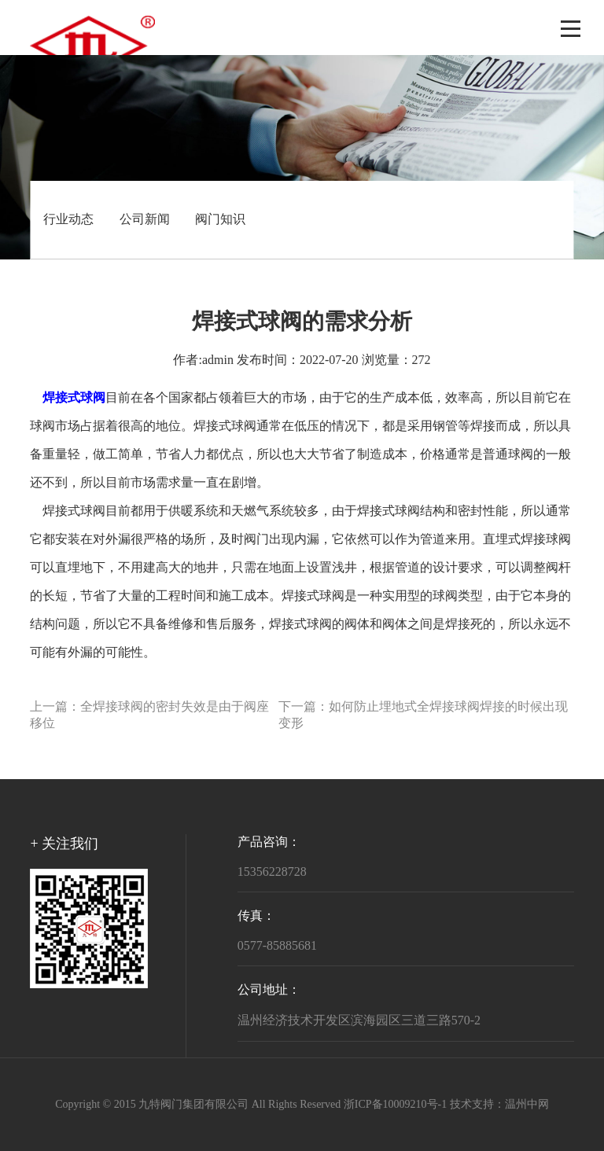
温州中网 (527, 1105)
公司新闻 (145, 219)
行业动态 (68, 219)
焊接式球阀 (224, 426)
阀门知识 (220, 219)
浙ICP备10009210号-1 (395, 1105)
